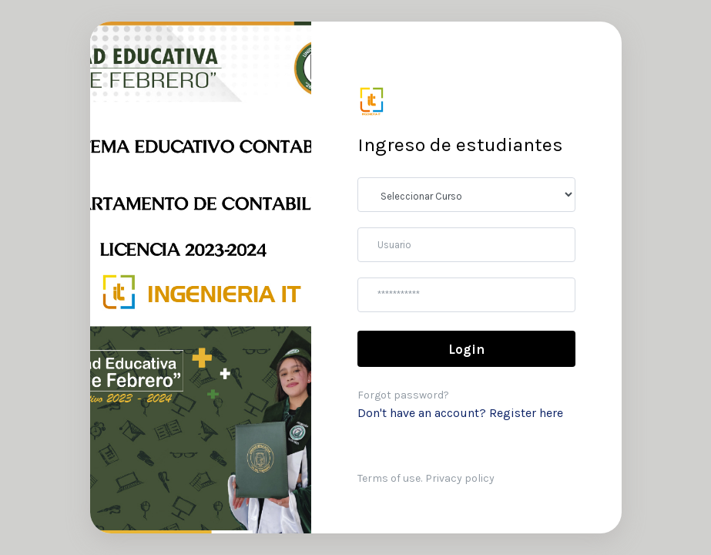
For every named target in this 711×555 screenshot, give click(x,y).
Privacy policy (460, 478)
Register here (526, 412)
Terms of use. (389, 478)
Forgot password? (403, 395)
